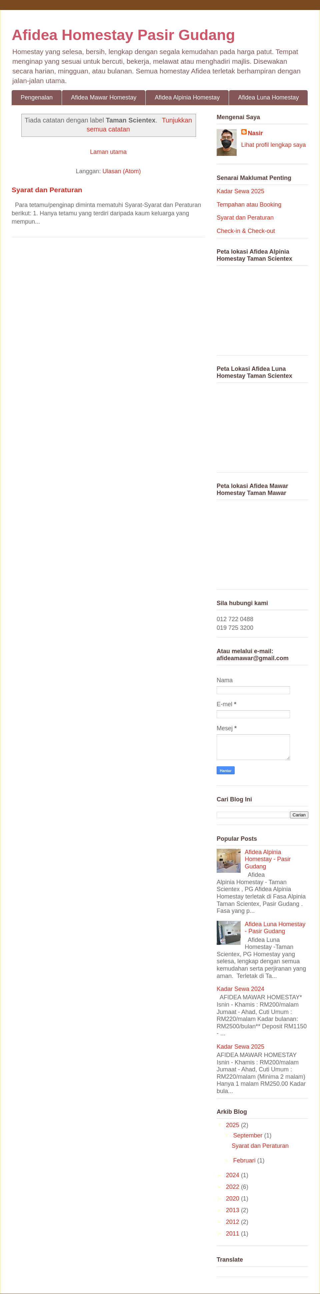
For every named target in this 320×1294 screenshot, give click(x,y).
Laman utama (108, 152)
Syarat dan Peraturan (47, 190)
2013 (233, 1210)
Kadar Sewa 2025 (240, 191)
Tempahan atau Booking (249, 204)
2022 (233, 1187)
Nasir (255, 133)
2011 (233, 1233)
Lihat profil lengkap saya (273, 145)
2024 (233, 1175)
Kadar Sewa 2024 (240, 989)
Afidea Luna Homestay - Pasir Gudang (275, 928)
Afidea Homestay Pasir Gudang (123, 34)
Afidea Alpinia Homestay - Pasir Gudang (268, 859)
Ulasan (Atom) (122, 171)
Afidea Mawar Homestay (103, 97)
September (248, 1135)
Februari (245, 1160)
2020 (233, 1198)
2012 (233, 1222)
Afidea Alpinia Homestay (187, 97)
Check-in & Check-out (246, 231)
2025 (233, 1125)
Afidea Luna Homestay (268, 97)
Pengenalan (37, 97)
